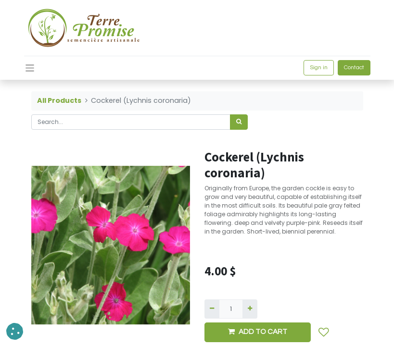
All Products (59, 100)
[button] (323, 332)
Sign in (319, 67)
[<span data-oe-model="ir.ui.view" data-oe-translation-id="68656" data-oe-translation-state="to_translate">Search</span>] (239, 122)
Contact (354, 67)
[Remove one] (211, 309)
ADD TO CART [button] (257, 331)
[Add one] (249, 309)
